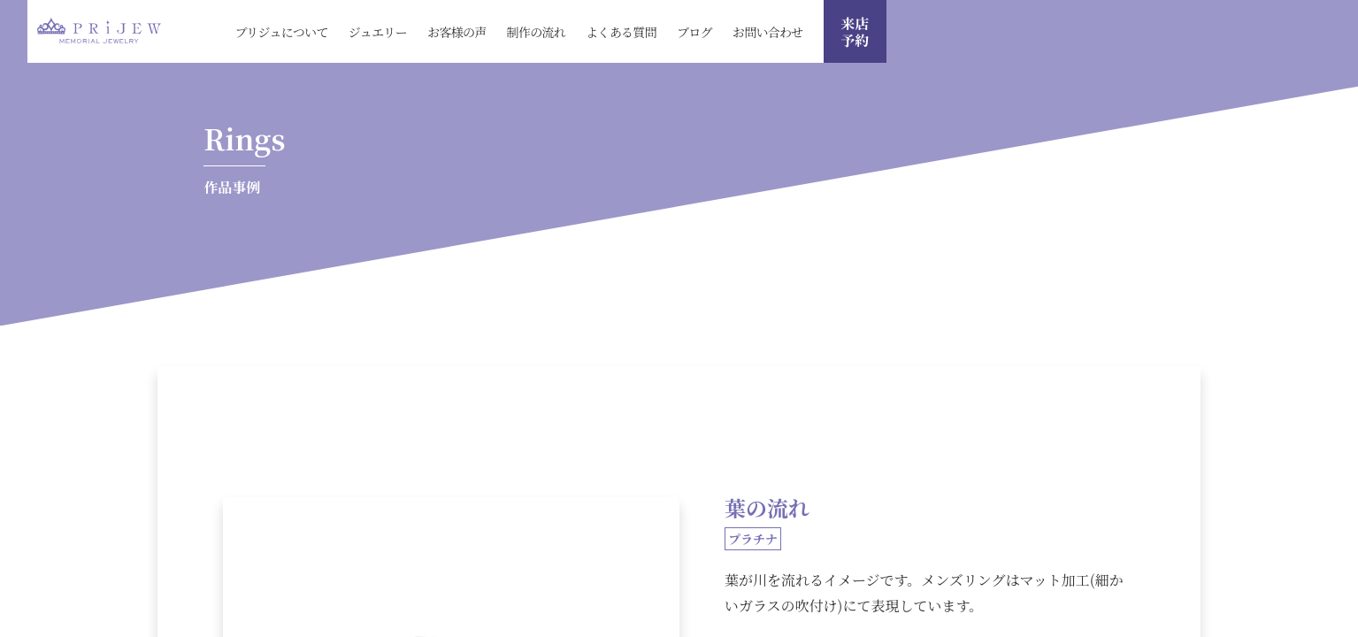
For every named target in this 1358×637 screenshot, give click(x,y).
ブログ (694, 32)
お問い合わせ (768, 32)
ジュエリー (378, 32)
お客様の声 (457, 32)
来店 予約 (854, 31)
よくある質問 (621, 32)
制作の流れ (536, 32)
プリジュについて (280, 32)
